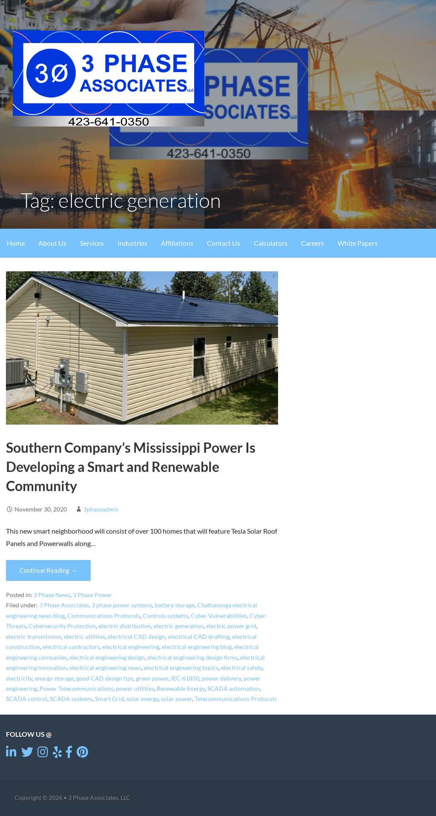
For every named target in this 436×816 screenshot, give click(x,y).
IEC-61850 (185, 678)
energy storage (54, 678)
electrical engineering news (105, 667)
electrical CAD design (136, 636)
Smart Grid (109, 698)
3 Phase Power (92, 595)
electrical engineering (130, 647)
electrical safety (241, 667)
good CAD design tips (104, 678)
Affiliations (177, 243)
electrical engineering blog (197, 647)
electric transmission (33, 636)
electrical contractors (71, 647)
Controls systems (165, 615)
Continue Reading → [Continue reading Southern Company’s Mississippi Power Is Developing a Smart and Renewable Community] (48, 570)
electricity (19, 678)
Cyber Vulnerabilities (219, 615)
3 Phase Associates (64, 605)
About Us (52, 243)
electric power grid (231, 626)
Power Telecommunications (76, 688)
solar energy (142, 698)
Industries (132, 243)
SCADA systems (71, 698)
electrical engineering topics (181, 667)
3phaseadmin (101, 509)
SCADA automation (233, 688)
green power (152, 678)
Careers (312, 243)
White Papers (358, 243)
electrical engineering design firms (192, 657)
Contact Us (223, 243)
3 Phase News (52, 595)
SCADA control (26, 698)
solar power (176, 698)
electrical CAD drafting (198, 636)
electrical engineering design (107, 657)
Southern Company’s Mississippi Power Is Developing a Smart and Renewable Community (130, 466)
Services (92, 243)
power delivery (221, 678)
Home (16, 243)
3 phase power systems (122, 605)
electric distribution (124, 626)
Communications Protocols (103, 615)
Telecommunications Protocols (236, 698)
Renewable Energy (181, 688)
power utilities (135, 688)
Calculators (270, 243)
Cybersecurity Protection (62, 626)
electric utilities (84, 636)
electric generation (179, 626)
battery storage (175, 605)
